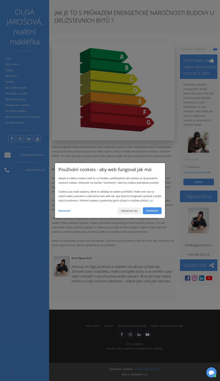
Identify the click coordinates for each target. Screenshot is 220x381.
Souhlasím (152, 210)
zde (151, 200)
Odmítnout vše (128, 211)
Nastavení (64, 210)
